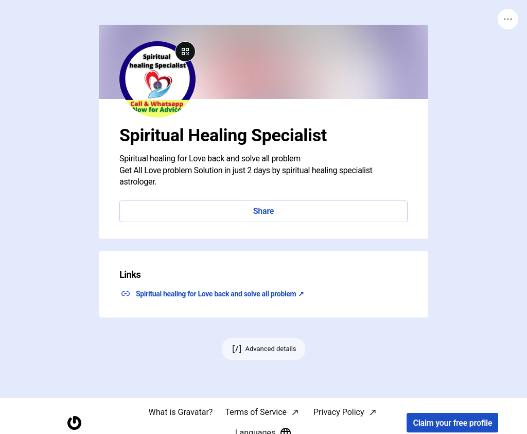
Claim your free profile (452, 423)
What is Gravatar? (180, 412)
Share (263, 211)
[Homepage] (74, 423)
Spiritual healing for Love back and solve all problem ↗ (220, 294)
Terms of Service (256, 412)
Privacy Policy (338, 412)
